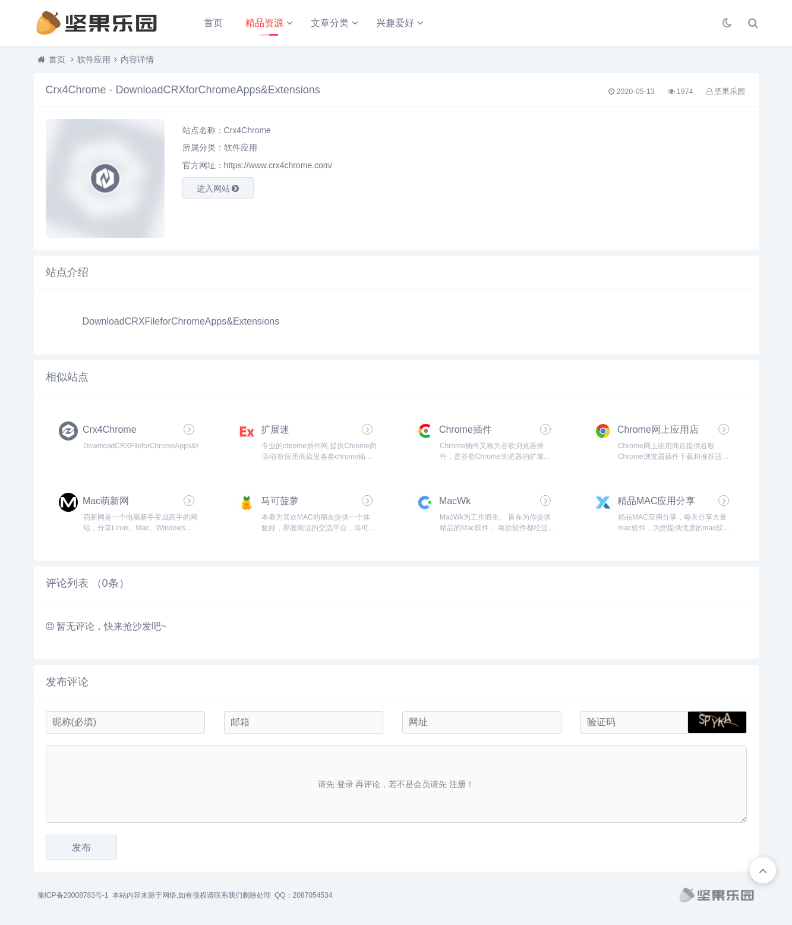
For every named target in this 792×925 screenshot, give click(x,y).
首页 (213, 23)
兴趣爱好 (395, 23)
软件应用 (94, 59)
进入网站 (218, 188)
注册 (457, 784)
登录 (345, 784)
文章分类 (330, 23)
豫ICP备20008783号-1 (73, 895)
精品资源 (264, 23)
